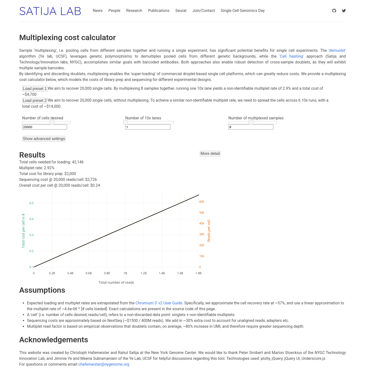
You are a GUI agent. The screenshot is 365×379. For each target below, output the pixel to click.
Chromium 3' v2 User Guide (159, 303)
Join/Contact (203, 10)
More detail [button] (210, 153)
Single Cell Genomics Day (243, 10)
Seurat (181, 10)
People (114, 10)
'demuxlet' (337, 50)
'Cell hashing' (291, 56)
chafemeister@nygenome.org (103, 364)
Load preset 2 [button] (35, 100)
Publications (158, 10)
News (98, 10)
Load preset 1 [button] (35, 89)
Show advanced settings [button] (44, 139)
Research (134, 10)
